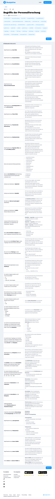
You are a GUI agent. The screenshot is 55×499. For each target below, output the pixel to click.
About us (18, 494)
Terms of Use (5, 494)
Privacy (10, 494)
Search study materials (7, 474)
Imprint (14, 494)
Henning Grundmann (13, 15)
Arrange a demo (16, 477)
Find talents (16, 474)
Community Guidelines (7, 477)
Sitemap (30, 494)
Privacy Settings (24, 494)
